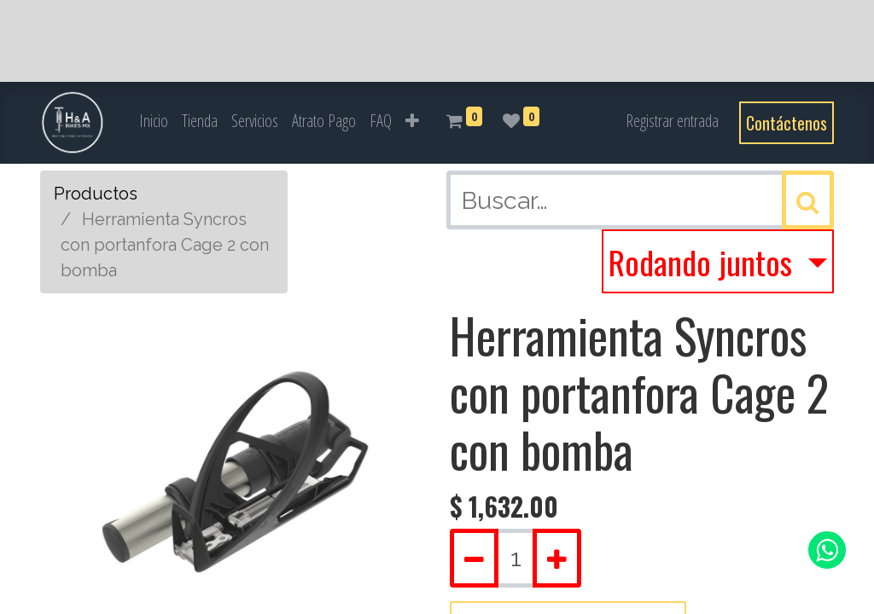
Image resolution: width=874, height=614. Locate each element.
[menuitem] (153, 121)
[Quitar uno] (474, 558)
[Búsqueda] (808, 200)
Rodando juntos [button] (704, 262)
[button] (412, 121)
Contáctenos (786, 123)
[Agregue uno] (557, 558)
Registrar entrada (672, 120)
